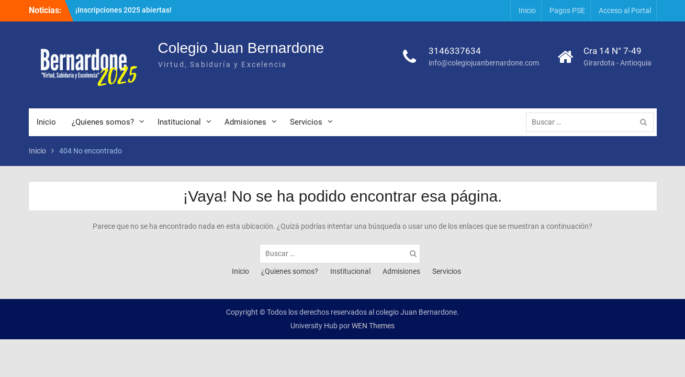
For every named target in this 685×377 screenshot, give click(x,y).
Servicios (306, 122)
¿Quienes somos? (103, 122)
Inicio (527, 10)
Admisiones (245, 122)
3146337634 (455, 51)
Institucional (179, 122)
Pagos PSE (567, 10)
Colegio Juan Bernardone (241, 48)
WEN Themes (373, 325)
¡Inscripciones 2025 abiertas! (123, 10)
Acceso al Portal (625, 10)
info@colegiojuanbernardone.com (484, 63)
